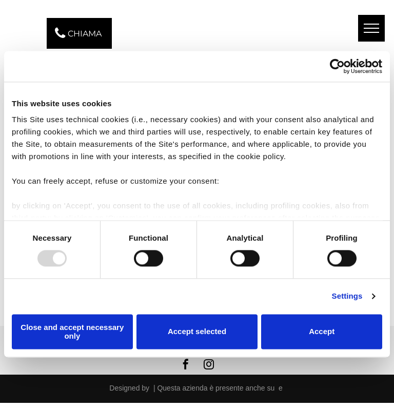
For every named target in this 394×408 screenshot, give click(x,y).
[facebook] (185, 366)
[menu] (371, 28)
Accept (321, 331)
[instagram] (208, 366)
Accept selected (197, 331)
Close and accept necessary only (72, 331)
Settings (347, 296)
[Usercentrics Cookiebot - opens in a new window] (337, 66)
